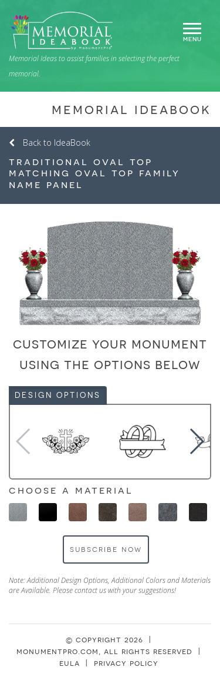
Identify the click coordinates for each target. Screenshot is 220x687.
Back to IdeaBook (49, 142)
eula (69, 663)
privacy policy (126, 663)
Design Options (58, 395)
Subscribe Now (106, 549)
